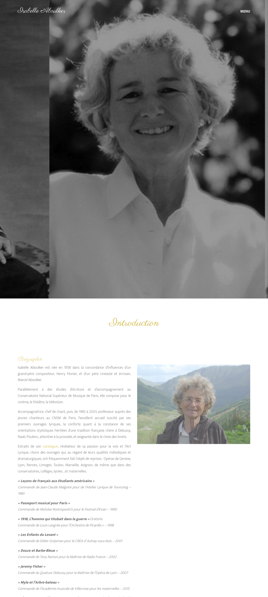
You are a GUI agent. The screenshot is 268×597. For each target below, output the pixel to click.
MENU (245, 11)
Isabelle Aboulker (42, 10)
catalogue (50, 454)
